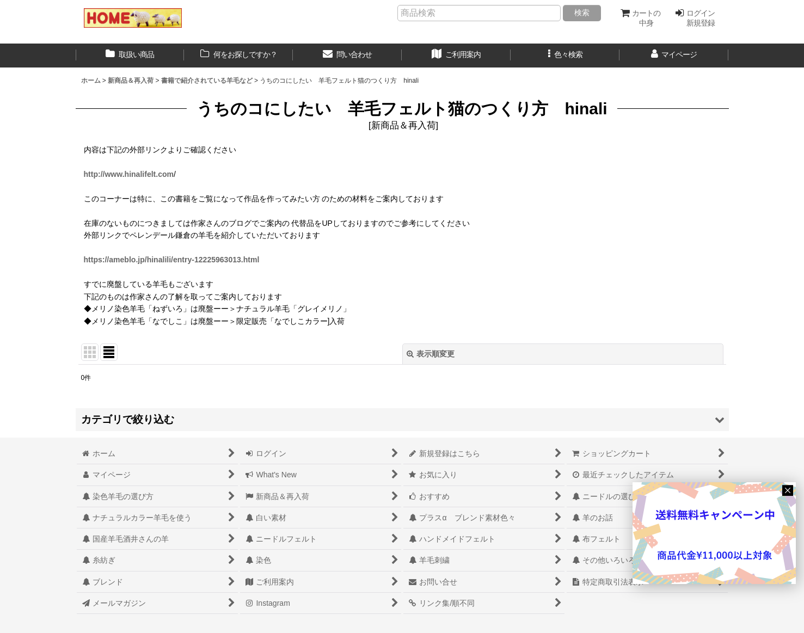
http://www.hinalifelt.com (129, 174)
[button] (565, 55)
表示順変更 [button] (431, 353)
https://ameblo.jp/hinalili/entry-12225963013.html (172, 259)
